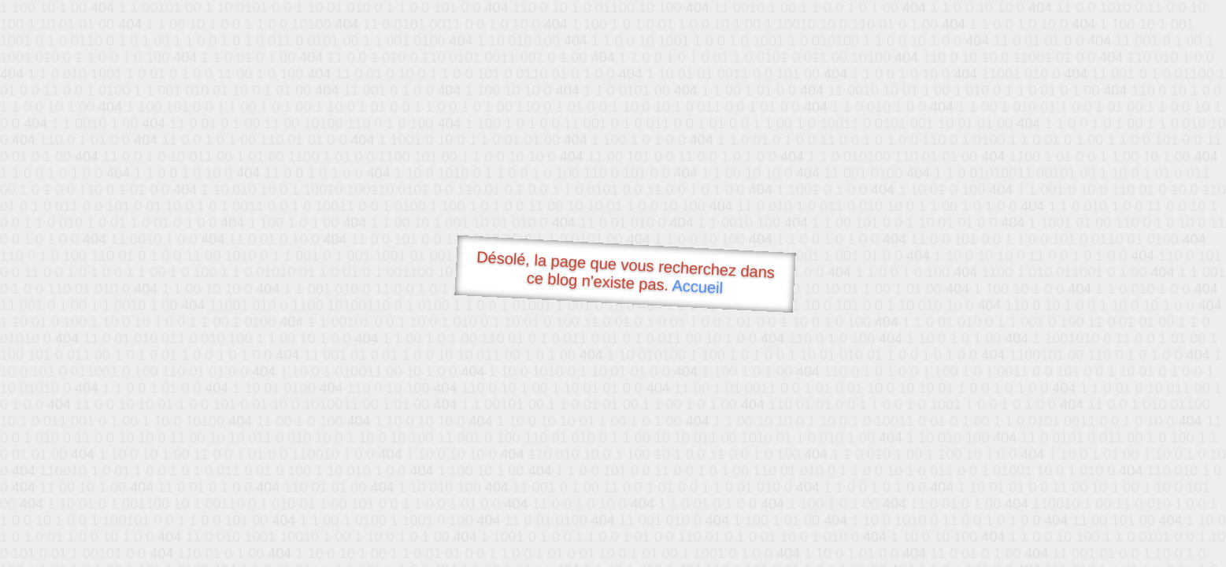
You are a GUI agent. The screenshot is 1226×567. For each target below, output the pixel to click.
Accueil (698, 286)
